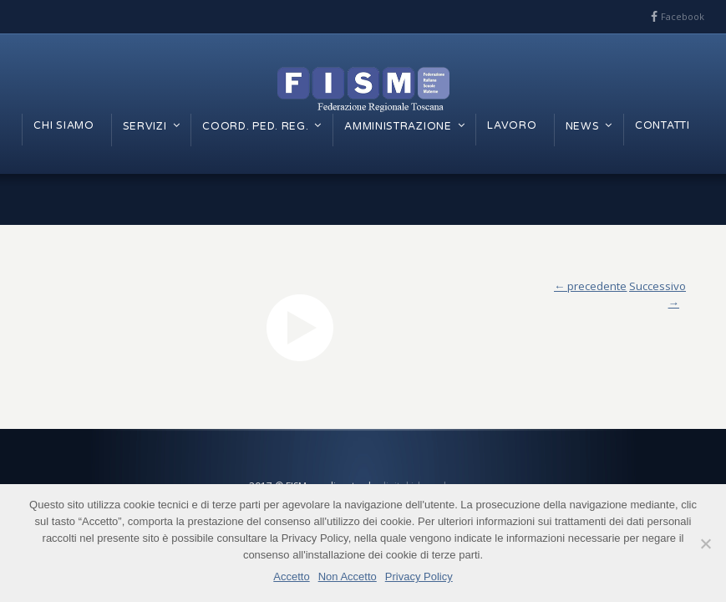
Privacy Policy (419, 576)
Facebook (682, 16)
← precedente (590, 285)
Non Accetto (347, 576)
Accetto (291, 576)
